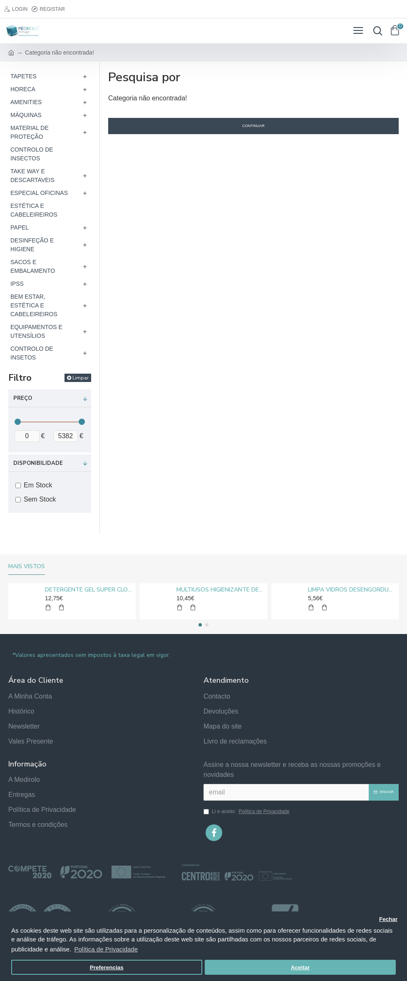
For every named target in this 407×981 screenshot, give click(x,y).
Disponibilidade (38, 463)
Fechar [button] (388, 919)
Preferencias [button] (107, 967)
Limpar (80, 377)
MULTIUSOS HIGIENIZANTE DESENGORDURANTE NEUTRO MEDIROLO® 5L (220, 590)
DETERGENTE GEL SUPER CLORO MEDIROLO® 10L (89, 590)
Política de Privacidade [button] (106, 949)
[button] (200, 625)
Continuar (253, 126)
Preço (22, 398)
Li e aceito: (247, 811)
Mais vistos (26, 566)
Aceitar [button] (300, 967)
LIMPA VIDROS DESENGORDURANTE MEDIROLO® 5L (352, 590)
